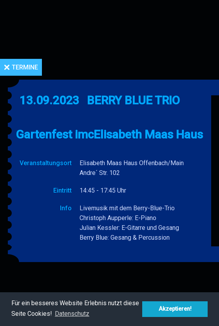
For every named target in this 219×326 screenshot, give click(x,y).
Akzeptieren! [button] (175, 309)
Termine (25, 67)
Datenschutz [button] (72, 313)
